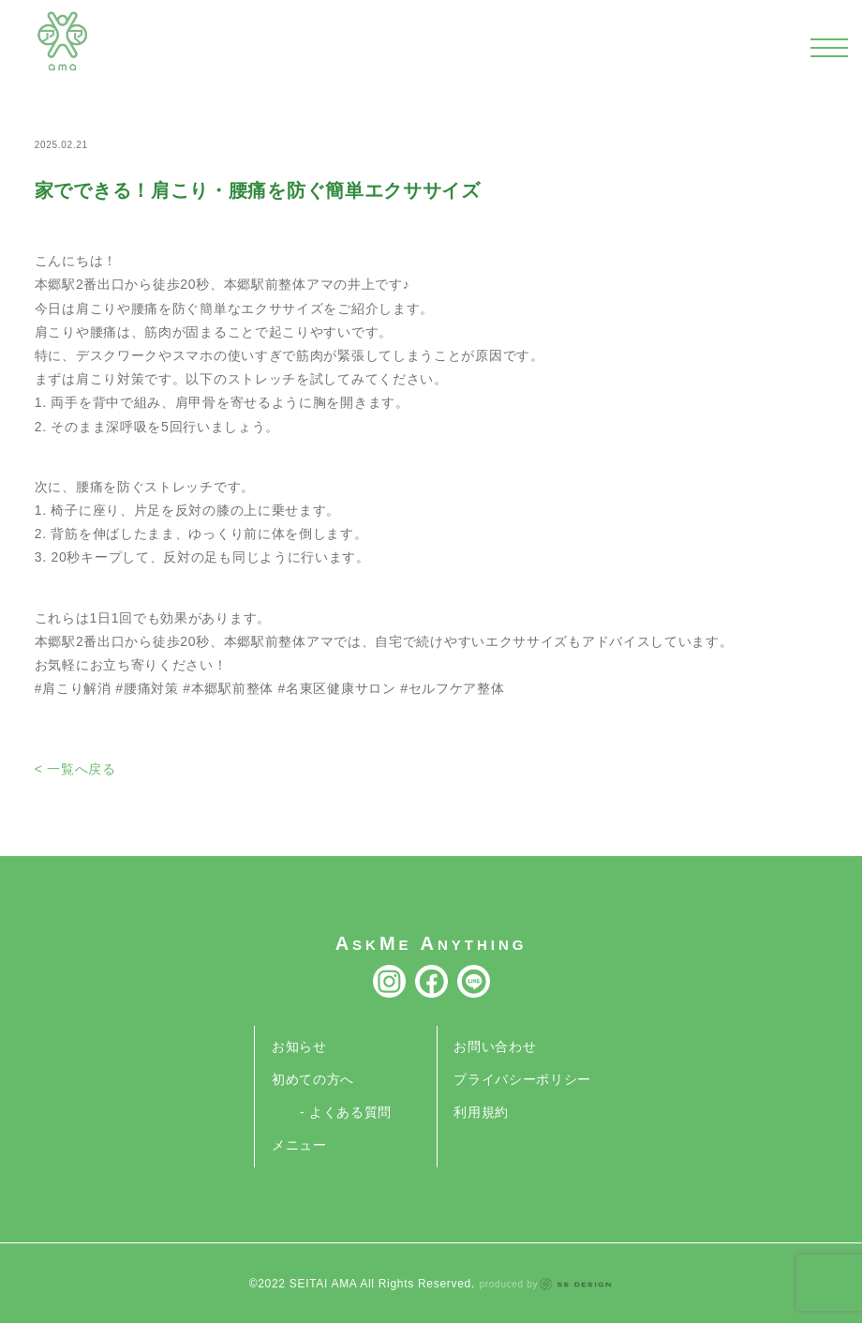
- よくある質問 (346, 1112)
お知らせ (299, 1046)
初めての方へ (313, 1079)
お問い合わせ (494, 1046)
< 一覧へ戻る (75, 768)
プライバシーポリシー (522, 1079)
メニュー (299, 1144)
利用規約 (481, 1112)
